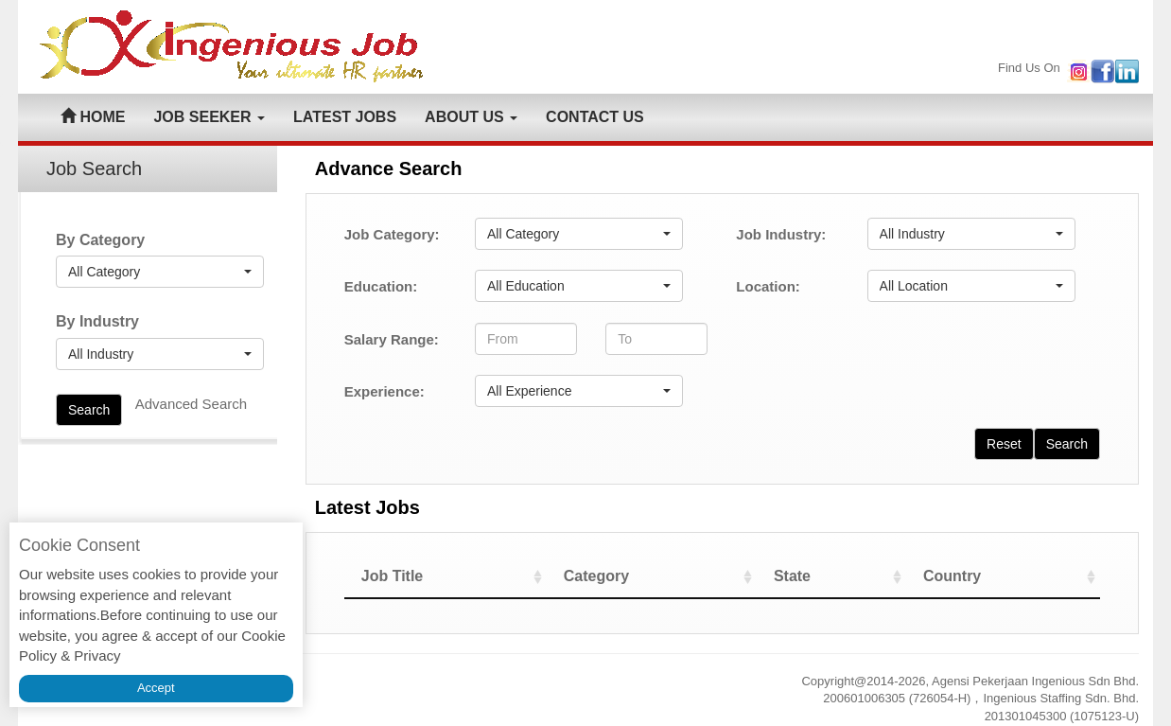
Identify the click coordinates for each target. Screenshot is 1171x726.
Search (89, 409)
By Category (100, 240)
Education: (381, 286)
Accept (156, 688)
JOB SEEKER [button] (209, 117)
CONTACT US (595, 117)
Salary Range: (391, 339)
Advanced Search (191, 404)
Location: (768, 286)
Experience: (384, 391)
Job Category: (392, 234)
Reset (1004, 444)
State (792, 576)
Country (952, 576)
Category (596, 576)
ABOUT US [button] (471, 117)
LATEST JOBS (344, 117)
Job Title (392, 576)
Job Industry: (781, 234)
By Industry (97, 321)
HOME (93, 117)
